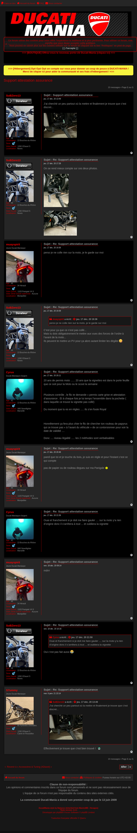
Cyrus (10, 372)
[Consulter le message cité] (74, 319)
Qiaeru (83, 818)
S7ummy (12, 690)
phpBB (59, 812)
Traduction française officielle (64, 818)
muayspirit (13, 244)
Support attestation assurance (28, 80)
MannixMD (83, 808)
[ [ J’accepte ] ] (70, 48)
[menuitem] (8, 3)
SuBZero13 (13, 95)
